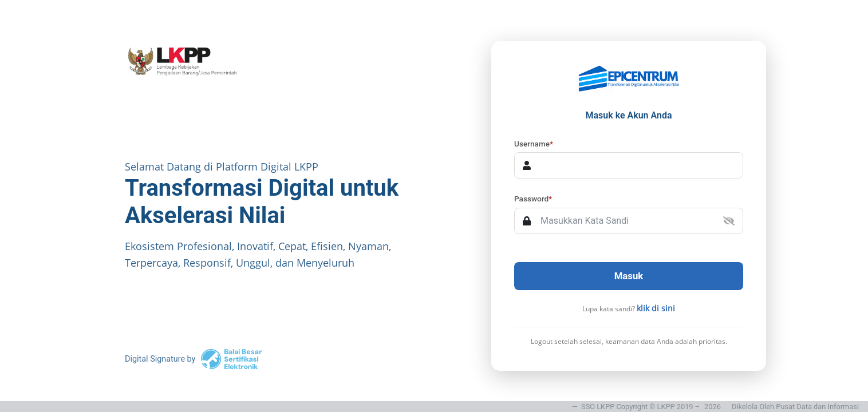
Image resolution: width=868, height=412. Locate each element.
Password (533, 198)
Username (533, 143)
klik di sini (656, 308)
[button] (729, 220)
